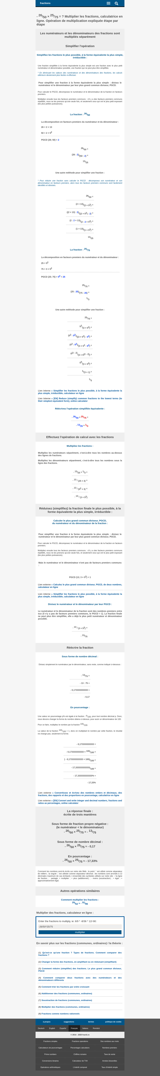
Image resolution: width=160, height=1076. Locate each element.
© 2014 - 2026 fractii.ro (80, 1035)
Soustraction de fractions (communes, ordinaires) (67, 1000)
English (52, 1028)
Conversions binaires (50, 1061)
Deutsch (41, 1028)
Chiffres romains (80, 1054)
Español (63, 1028)
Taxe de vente (109, 1054)
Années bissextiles (109, 1061)
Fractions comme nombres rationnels (61, 1014)
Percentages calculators (80, 1048)
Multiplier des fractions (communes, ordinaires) (66, 1007)
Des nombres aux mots (109, 1041)
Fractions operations (80, 1041)
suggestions (69, 1022)
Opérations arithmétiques (50, 1067)
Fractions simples (50, 1041)
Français (74, 1028)
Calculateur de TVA (80, 1061)
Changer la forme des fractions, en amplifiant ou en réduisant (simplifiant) (79, 962)
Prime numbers (50, 1054)
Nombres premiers (109, 1048)
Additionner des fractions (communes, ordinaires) (66, 993)
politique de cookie (113, 1022)
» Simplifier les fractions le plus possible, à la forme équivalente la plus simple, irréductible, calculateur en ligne (80, 391)
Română (96, 1028)
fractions (45, 3)
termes (91, 1022)
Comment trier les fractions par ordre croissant (65, 987)
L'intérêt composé (80, 1067)
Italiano (85, 1028)
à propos (46, 1022)
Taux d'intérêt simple (110, 1067)
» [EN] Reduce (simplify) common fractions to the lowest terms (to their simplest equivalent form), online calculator (80, 399)
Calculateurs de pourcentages (50, 1048)
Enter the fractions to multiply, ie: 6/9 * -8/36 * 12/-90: (67, 921)
